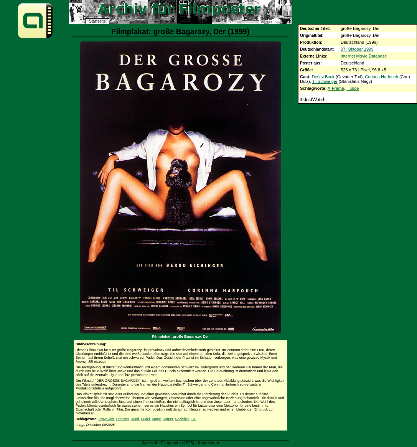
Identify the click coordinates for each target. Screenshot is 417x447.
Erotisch (122, 419)
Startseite (97, 21)
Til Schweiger (325, 81)
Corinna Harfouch (381, 76)
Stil (193, 419)
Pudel (145, 419)
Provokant (106, 419)
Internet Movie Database (364, 56)
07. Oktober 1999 (357, 49)
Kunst (156, 419)
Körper (168, 419)
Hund (135, 419)
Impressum (208, 442)
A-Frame (336, 88)
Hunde (352, 88)
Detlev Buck (323, 76)
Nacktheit (182, 419)
